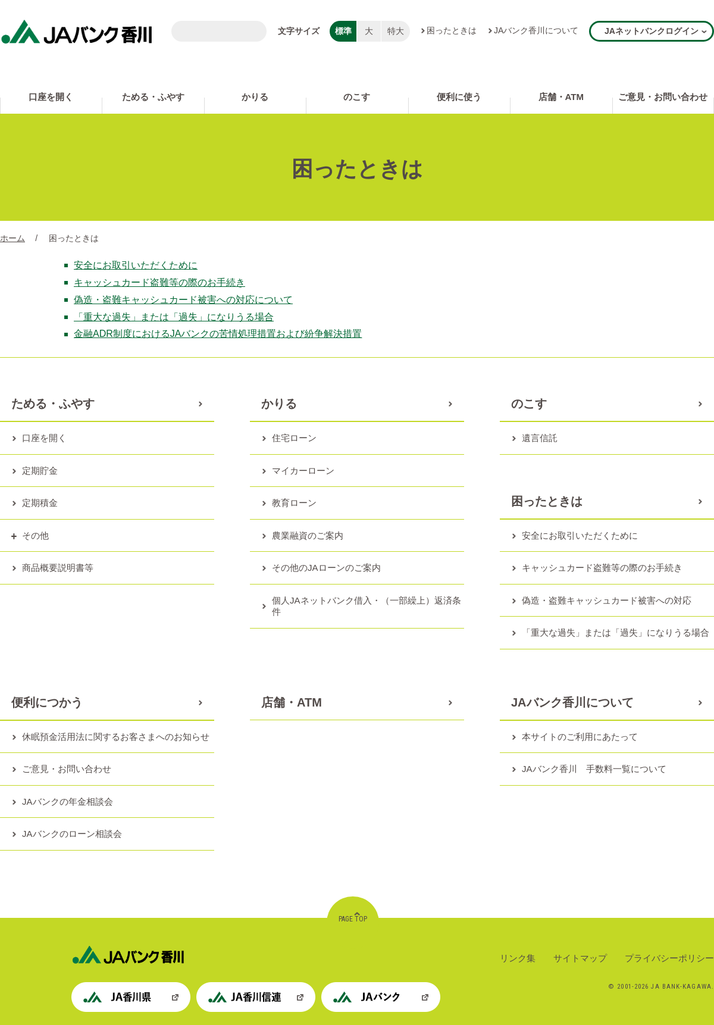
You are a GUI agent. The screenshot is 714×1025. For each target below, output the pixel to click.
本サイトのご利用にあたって (580, 737)
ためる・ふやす (153, 97)
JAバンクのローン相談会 (72, 834)
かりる (255, 97)
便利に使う (459, 97)
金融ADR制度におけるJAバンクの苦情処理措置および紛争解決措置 (218, 334)
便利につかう (47, 702)
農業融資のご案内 (307, 535)
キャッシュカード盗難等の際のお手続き (159, 282)
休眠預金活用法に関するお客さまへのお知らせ (115, 737)
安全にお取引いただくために (136, 265)
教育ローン (294, 503)
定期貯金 (40, 470)
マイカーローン (303, 470)
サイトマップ (580, 958)
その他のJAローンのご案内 (326, 567)
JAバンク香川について (536, 30)
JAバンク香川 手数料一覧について (594, 769)
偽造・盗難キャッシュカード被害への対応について (183, 300)
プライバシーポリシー (669, 958)
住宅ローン (294, 438)
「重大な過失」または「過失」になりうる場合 (174, 317)
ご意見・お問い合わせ (662, 97)
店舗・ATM (561, 97)
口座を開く (51, 97)
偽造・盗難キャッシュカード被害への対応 (606, 600)
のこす (356, 97)
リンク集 (518, 958)
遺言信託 (540, 438)
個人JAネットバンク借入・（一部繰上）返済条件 (366, 606)
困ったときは (452, 30)
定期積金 (40, 503)
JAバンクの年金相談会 (67, 801)
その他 (35, 535)
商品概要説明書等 (57, 567)
